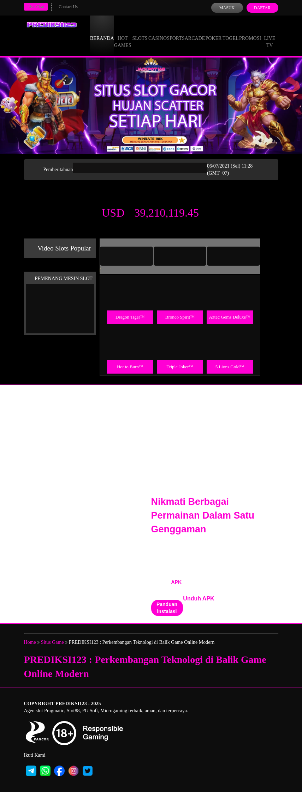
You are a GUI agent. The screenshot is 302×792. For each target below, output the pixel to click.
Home (30, 642)
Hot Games (122, 35)
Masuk (227, 7)
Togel (231, 32)
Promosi (250, 32)
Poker (213, 32)
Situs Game (52, 642)
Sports (176, 32)
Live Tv (269, 35)
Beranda (102, 32)
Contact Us (68, 6)
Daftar (262, 7)
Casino (157, 32)
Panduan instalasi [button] (166, 607)
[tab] (126, 256)
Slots (139, 32)
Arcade (195, 32)
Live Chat (36, 6)
